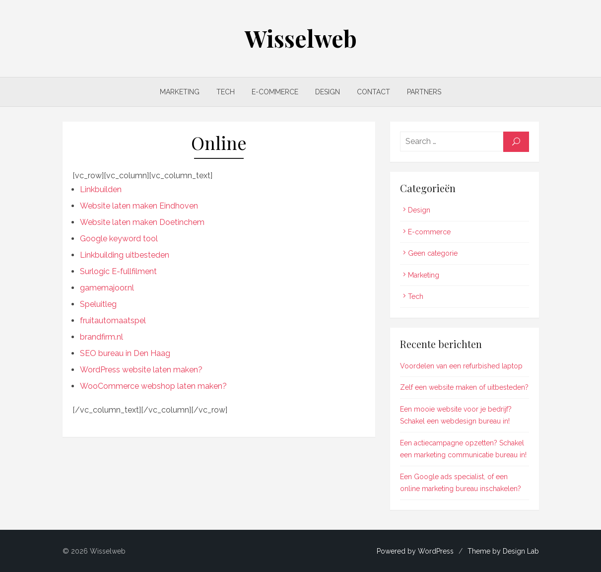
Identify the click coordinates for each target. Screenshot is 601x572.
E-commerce (275, 92)
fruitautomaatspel (113, 320)
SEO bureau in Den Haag (125, 353)
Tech (225, 92)
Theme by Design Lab (503, 551)
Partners (424, 92)
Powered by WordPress (415, 551)
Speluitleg (98, 304)
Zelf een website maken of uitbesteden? (464, 387)
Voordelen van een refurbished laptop (461, 366)
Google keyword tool (119, 238)
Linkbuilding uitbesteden (124, 255)
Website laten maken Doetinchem (142, 222)
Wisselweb (301, 38)
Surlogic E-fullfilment (118, 271)
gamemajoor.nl (107, 287)
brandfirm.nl (101, 337)
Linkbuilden (101, 189)
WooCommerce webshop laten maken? (153, 386)
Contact (373, 92)
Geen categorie (433, 253)
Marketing (180, 92)
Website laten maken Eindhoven (139, 206)
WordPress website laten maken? (141, 369)
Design (327, 92)
